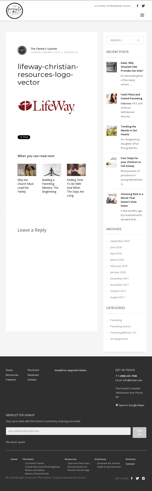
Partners (11, 379)
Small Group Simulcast (109, 466)
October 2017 (118, 291)
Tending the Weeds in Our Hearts (129, 130)
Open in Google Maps (130, 405)
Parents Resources (77, 466)
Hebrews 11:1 (129, 103)
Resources (12, 375)
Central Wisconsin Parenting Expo (42, 466)
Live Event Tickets (34, 463)
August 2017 (117, 297)
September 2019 (120, 241)
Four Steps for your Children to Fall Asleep (131, 162)
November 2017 (119, 284)
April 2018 (116, 253)
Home (9, 370)
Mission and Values (35, 470)
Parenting (116, 320)
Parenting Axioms (120, 326)
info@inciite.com (132, 380)
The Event (33, 370)
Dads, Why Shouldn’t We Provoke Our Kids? (132, 66)
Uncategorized (119, 339)
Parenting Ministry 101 (123, 332)
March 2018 (117, 260)
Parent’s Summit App (78, 470)
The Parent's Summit (43, 49)
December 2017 (119, 278)
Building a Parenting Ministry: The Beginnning (50, 185)
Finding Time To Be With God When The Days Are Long (75, 187)
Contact (31, 379)
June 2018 (116, 247)
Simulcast (33, 375)
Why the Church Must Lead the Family (26, 185)
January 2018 (117, 272)
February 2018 (118, 266)
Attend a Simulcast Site (37, 473)
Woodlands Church (120, 5)
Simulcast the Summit (108, 463)
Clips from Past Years (79, 463)
